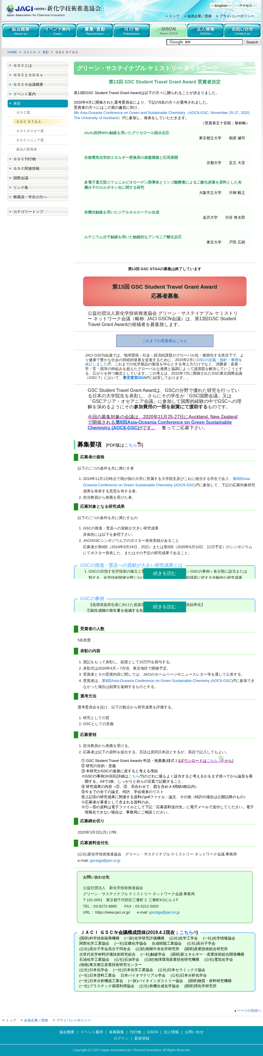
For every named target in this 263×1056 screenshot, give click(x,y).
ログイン (121, 1038)
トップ (174, 16)
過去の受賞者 (26, 149)
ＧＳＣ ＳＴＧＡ (28, 122)
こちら (130, 445)
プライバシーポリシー (236, 16)
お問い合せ (194, 1032)
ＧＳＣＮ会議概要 (28, 84)
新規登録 (141, 1038)
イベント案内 (24, 94)
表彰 (17, 103)
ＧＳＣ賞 (23, 112)
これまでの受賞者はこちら (164, 341)
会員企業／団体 (199, 16)
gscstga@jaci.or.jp (105, 860)
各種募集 (116, 1032)
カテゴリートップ (28, 211)
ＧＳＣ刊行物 (24, 159)
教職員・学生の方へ (30, 197)
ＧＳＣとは (22, 65)
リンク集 (20, 187)
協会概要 (66, 1032)
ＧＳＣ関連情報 (26, 168)
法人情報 (171, 1032)
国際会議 (20, 178)
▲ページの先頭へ (247, 1011)
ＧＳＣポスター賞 (30, 131)
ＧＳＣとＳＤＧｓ (28, 75)
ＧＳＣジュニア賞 (30, 140)
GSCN (152, 1032)
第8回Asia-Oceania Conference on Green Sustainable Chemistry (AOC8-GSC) (167, 680)
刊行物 (135, 1032)
